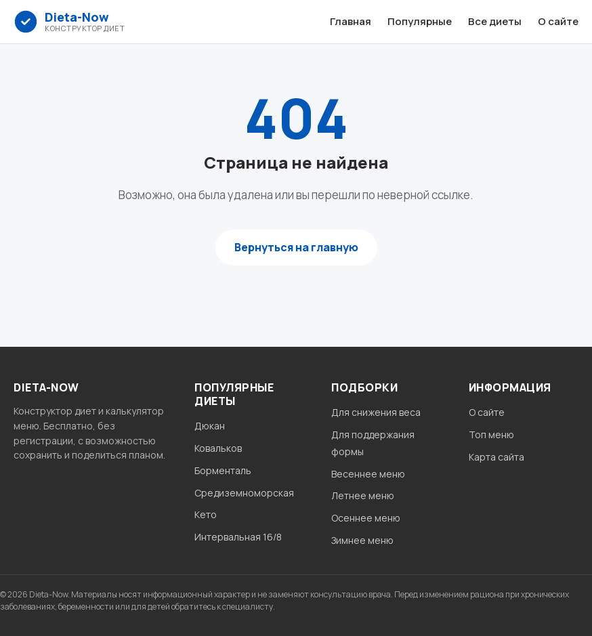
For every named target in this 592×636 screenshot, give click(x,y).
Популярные (419, 21)
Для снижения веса (376, 412)
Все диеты (495, 21)
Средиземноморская (244, 492)
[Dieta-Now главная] (69, 21)
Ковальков (218, 448)
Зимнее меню (362, 540)
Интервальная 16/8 (238, 536)
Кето (205, 514)
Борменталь (222, 470)
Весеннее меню (368, 473)
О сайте (558, 21)
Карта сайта (496, 456)
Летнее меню (362, 495)
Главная (350, 21)
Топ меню (491, 434)
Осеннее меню (365, 517)
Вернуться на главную (296, 247)
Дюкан (209, 425)
